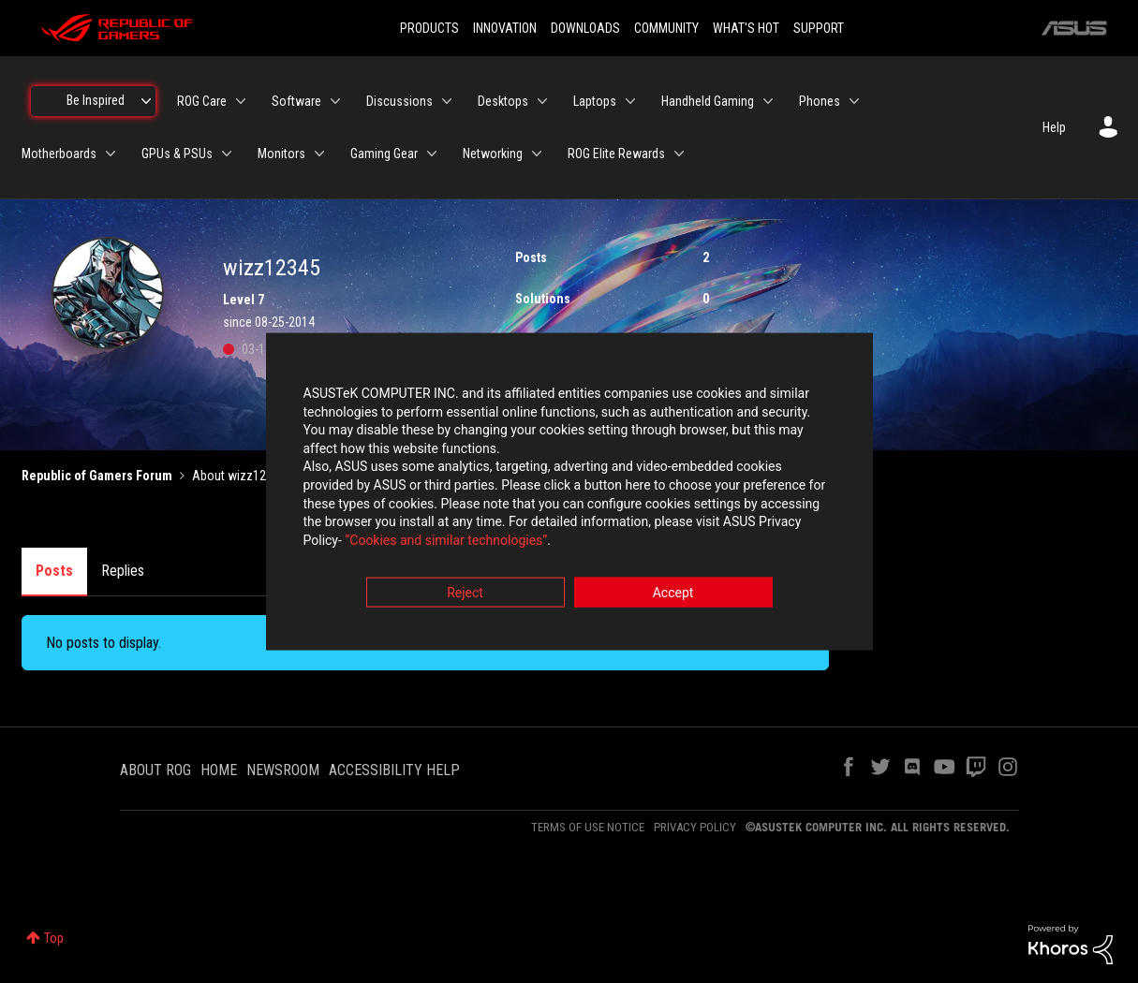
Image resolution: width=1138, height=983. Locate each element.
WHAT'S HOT (746, 28)
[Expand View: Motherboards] (110, 153)
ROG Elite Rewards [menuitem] (616, 153)
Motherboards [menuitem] (59, 153)
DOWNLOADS (585, 28)
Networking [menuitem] (493, 153)
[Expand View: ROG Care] (240, 101)
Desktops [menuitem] (503, 101)
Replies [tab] (122, 571)
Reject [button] (465, 595)
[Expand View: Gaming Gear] (431, 153)
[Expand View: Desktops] (542, 101)
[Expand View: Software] (335, 101)
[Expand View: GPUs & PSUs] (226, 153)
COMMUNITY (666, 28)
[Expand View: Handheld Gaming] (768, 101)
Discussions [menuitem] (399, 101)
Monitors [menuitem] (281, 153)
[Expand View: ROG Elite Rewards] (679, 153)
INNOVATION (505, 28)
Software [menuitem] (296, 101)
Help (1054, 127)
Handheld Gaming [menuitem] (707, 101)
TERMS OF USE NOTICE (587, 827)
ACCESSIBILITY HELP (394, 770)
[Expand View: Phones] (854, 101)
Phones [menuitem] (819, 101)
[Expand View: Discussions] (446, 101)
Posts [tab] (54, 571)
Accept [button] (673, 595)
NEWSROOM (282, 770)
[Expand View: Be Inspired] (146, 101)
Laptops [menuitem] (594, 101)
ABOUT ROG (155, 770)
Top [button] (54, 938)
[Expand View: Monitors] (319, 153)
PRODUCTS (429, 28)
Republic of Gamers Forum (97, 475)
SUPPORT (818, 28)
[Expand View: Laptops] (630, 101)
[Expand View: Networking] (536, 153)
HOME (218, 770)
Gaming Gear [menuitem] (384, 153)
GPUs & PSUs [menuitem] (177, 153)
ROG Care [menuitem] (202, 101)
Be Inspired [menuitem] (96, 100)
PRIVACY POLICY (695, 827)
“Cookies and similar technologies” (446, 542)
